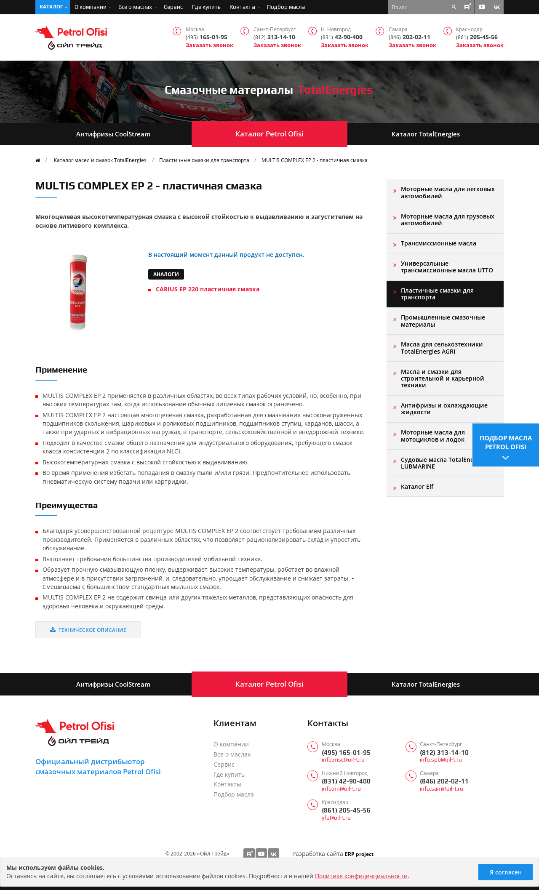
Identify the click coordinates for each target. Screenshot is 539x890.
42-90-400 (342, 37)
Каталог (51, 7)
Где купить (206, 6)
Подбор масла (286, 6)
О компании (91, 6)
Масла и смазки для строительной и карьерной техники (442, 378)
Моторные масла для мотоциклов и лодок (433, 435)
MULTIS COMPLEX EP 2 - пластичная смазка (314, 160)
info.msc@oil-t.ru (343, 760)
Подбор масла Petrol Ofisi (506, 441)
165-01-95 (206, 37)
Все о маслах (135, 6)
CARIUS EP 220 (207, 289)
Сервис (173, 6)
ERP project (359, 854)
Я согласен (506, 872)
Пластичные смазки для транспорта (204, 160)
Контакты (242, 6)
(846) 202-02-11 (444, 781)
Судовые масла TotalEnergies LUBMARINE (444, 463)
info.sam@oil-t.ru (441, 789)
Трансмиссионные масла (438, 243)
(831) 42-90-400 (346, 781)
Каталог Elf (417, 486)
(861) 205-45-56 (346, 810)
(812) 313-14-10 (444, 752)
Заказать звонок (209, 45)
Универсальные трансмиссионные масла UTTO (447, 266)
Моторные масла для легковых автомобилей (448, 192)
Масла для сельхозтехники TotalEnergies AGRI (442, 347)
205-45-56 (477, 37)
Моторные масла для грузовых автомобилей (447, 219)
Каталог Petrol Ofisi (269, 134)
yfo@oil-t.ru (336, 818)
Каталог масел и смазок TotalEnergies (100, 160)
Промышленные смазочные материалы (443, 320)
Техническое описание (88, 629)
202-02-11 (409, 37)
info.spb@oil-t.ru (441, 760)
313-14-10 (274, 37)
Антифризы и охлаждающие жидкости (444, 408)
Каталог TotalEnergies (426, 134)
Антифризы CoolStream (113, 134)
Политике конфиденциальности (361, 876)
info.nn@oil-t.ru (341, 789)
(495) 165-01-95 (346, 752)
